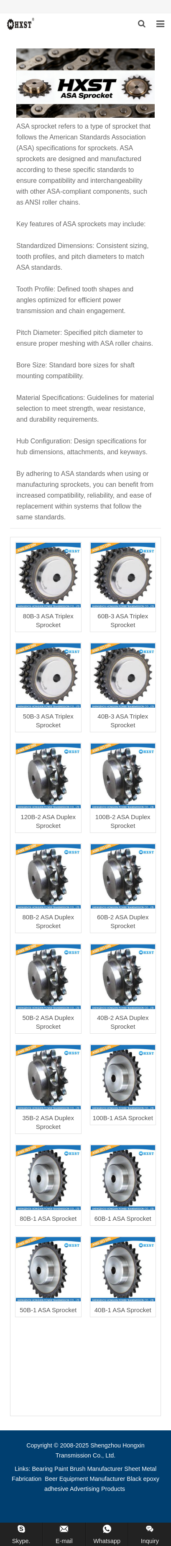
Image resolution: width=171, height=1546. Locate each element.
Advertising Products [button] (97, 1488)
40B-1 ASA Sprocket (122, 1309)
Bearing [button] (42, 1468)
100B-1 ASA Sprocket (123, 1117)
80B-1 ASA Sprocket (48, 1218)
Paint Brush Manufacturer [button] (88, 1468)
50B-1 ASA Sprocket (48, 1309)
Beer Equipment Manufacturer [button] (85, 1478)
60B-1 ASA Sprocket (122, 1218)
